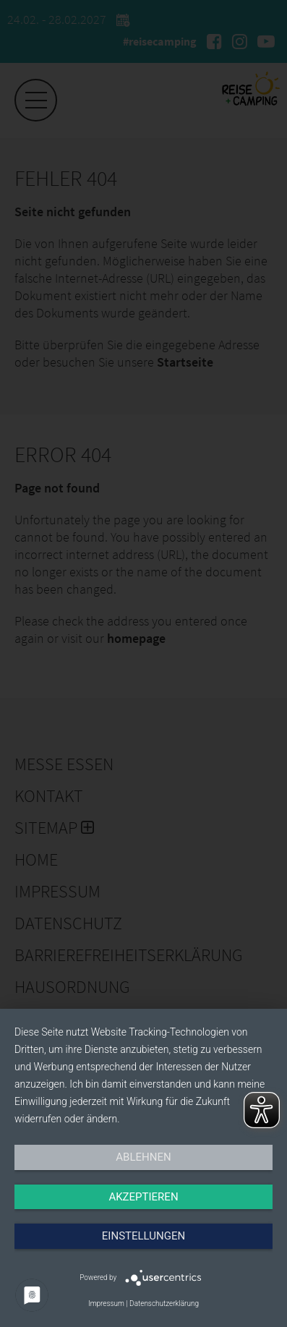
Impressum (106, 1303)
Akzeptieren (143, 1196)
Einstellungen (143, 1235)
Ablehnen (143, 1157)
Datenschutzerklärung (164, 1303)
